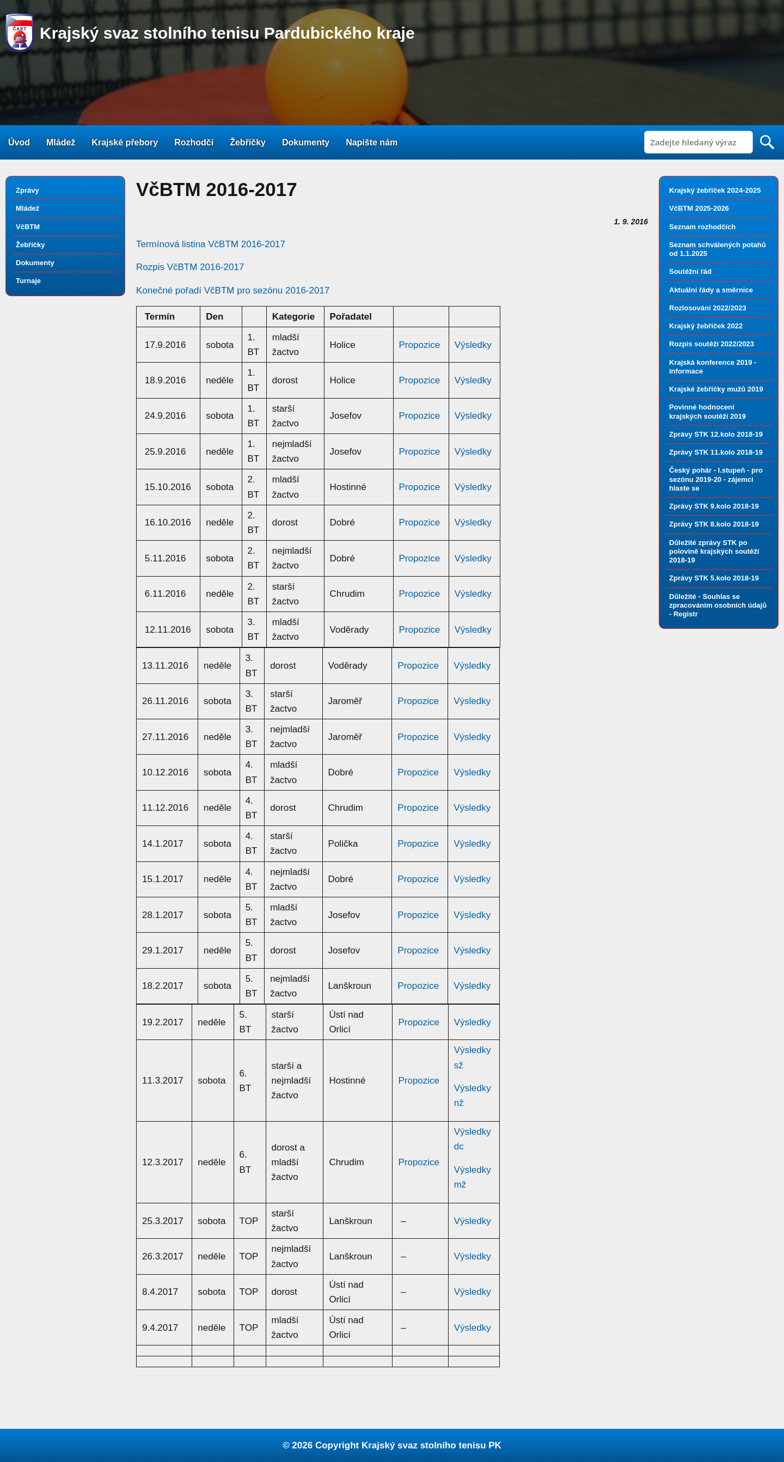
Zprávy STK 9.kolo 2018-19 (714, 506)
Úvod (19, 142)
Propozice (419, 345)
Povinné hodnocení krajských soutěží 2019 (707, 411)
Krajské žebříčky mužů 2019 (716, 389)
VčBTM (28, 227)
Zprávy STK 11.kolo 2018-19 (716, 452)
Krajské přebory (124, 142)
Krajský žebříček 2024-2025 (715, 190)
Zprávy (27, 190)
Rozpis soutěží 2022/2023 (711, 344)
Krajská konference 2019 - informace (712, 366)
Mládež (60, 142)
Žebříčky (248, 142)
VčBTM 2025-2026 (699, 208)
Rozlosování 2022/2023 (707, 308)
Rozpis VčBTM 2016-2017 (190, 267)
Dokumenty (305, 142)
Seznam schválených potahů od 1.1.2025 (717, 249)
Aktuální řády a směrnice (711, 290)
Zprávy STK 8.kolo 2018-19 (714, 524)
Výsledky (473, 345)
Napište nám (371, 142)
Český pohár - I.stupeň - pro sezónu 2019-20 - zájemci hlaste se (716, 479)
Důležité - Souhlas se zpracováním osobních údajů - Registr (718, 605)
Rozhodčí (193, 142)
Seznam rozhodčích (702, 227)
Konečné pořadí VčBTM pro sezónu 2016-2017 (232, 290)
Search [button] (767, 142)
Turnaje (28, 281)
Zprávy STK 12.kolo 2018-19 (716, 434)
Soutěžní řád (690, 271)
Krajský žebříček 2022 (706, 326)
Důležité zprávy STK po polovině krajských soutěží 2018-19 (714, 552)
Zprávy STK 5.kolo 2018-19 (714, 578)
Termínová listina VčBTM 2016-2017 (210, 244)
